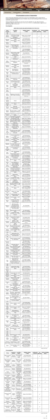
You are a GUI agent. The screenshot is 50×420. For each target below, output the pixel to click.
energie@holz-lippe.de (26, 182)
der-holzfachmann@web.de (26, 254)
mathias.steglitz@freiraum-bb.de (26, 294)
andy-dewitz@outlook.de (26, 83)
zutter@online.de (26, 346)
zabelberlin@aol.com (26, 335)
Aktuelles (7, 9)
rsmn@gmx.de (26, 308)
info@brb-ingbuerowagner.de (26, 317)
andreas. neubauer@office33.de (26, 223)
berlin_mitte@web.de (26, 290)
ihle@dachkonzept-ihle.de (26, 132)
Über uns (13, 9)
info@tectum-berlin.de (26, 86)
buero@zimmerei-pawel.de (26, 240)
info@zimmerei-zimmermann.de (27, 411)
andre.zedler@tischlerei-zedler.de (26, 339)
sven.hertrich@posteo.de (26, 119)
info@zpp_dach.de (27, 403)
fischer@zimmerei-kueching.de (27, 408)
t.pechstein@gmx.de (26, 243)
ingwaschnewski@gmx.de (26, 326)
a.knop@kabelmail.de (26, 161)
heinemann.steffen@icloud (26, 115)
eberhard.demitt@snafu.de (26, 79)
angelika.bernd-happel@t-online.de (26, 112)
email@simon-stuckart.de (26, 298)
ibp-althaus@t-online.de (26, 245)
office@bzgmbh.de (27, 365)
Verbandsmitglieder (17, 12)
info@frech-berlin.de (27, 373)
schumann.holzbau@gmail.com (26, 283)
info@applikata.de (26, 125)
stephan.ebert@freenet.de (26, 91)
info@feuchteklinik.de (26, 248)
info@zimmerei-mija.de (27, 399)
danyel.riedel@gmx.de (26, 268)
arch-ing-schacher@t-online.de (26, 274)
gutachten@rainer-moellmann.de (26, 198)
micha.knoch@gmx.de (26, 157)
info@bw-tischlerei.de (27, 356)
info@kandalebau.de (26, 179)
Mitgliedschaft (39, 9)
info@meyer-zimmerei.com (26, 343)
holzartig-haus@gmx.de (26, 193)
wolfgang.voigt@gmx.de (26, 312)
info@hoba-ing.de (26, 66)
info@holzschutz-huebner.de (26, 127)
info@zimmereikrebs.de (26, 169)
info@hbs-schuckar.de (26, 54)
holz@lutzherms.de (26, 116)
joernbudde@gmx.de (26, 74)
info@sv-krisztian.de (27, 379)
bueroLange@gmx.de (26, 176)
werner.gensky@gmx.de (26, 101)
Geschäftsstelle (16, 23)
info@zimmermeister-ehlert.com (26, 96)
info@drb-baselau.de (27, 369)
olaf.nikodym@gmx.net (26, 227)
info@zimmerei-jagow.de (26, 137)
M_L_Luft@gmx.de (26, 188)
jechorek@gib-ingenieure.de (26, 140)
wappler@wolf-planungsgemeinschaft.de (26, 322)
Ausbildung (20, 9)
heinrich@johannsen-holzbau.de (26, 145)
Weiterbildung (29, 9)
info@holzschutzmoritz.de (26, 201)
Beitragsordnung (8, 12)
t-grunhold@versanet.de (26, 104)
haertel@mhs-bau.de (26, 107)
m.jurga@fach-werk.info (26, 149)
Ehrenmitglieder (26, 12)
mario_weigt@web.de (26, 330)
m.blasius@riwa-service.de (26, 57)
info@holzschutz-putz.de (26, 261)
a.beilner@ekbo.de (26, 43)
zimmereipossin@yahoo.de (26, 252)
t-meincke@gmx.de (26, 195)
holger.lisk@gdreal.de (26, 184)
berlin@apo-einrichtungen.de (26, 154)
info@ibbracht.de (26, 70)
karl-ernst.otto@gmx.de (26, 235)
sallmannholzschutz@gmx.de (27, 386)
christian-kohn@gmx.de (26, 166)
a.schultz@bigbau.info (26, 287)
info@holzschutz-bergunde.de (26, 47)
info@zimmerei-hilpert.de (26, 122)
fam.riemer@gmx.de (26, 270)
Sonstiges (47, 9)
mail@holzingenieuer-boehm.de (26, 63)
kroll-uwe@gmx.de (26, 172)
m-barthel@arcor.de (26, 36)
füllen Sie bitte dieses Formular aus (26, 22)
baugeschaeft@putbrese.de (26, 257)
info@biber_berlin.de (27, 361)
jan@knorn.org (26, 163)
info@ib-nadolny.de (26, 218)
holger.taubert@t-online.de (26, 304)
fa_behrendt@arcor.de (26, 41)
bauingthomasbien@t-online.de (26, 51)
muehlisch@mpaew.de (26, 206)
